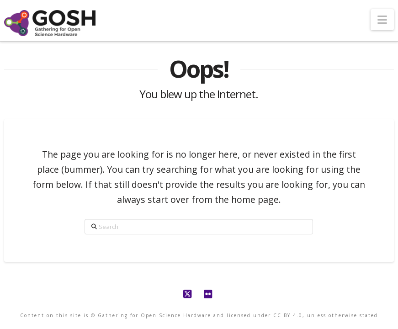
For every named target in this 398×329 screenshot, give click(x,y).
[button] (382, 19)
